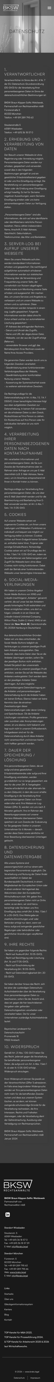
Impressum (35, 1378)
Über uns (8, 1299)
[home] (11, 7)
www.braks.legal (18, 1272)
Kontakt (8, 1319)
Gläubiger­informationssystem (18, 1304)
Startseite (8, 1293)
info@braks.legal (20, 1246)
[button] (49, 8)
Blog (6, 1314)
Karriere (8, 1309)
